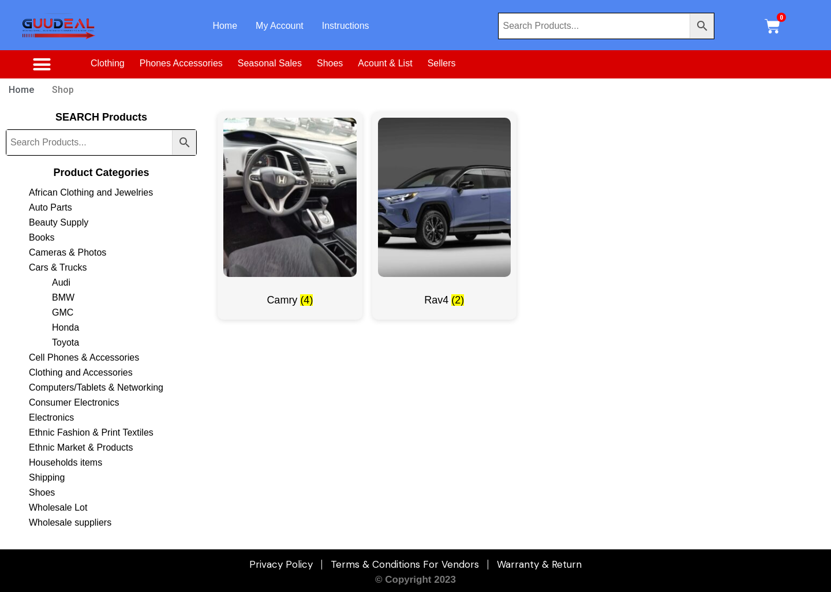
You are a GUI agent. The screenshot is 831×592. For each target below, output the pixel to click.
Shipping (47, 477)
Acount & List (385, 63)
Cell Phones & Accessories (84, 357)
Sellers (442, 63)
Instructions (345, 26)
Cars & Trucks (58, 267)
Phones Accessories (181, 63)
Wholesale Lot (58, 507)
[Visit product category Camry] (289, 216)
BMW (63, 297)
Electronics (51, 417)
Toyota (65, 342)
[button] (41, 64)
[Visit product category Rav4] (444, 216)
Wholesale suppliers (70, 522)
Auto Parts (50, 207)
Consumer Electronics (74, 402)
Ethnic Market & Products (81, 447)
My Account (280, 26)
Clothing (108, 63)
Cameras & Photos (67, 252)
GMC (62, 312)
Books (41, 237)
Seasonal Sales (270, 63)
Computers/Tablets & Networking (96, 387)
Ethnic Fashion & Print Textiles (91, 432)
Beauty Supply (58, 222)
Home (224, 26)
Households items (65, 462)
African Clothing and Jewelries (91, 192)
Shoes (330, 63)
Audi (61, 282)
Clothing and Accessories (81, 372)
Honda (65, 327)
